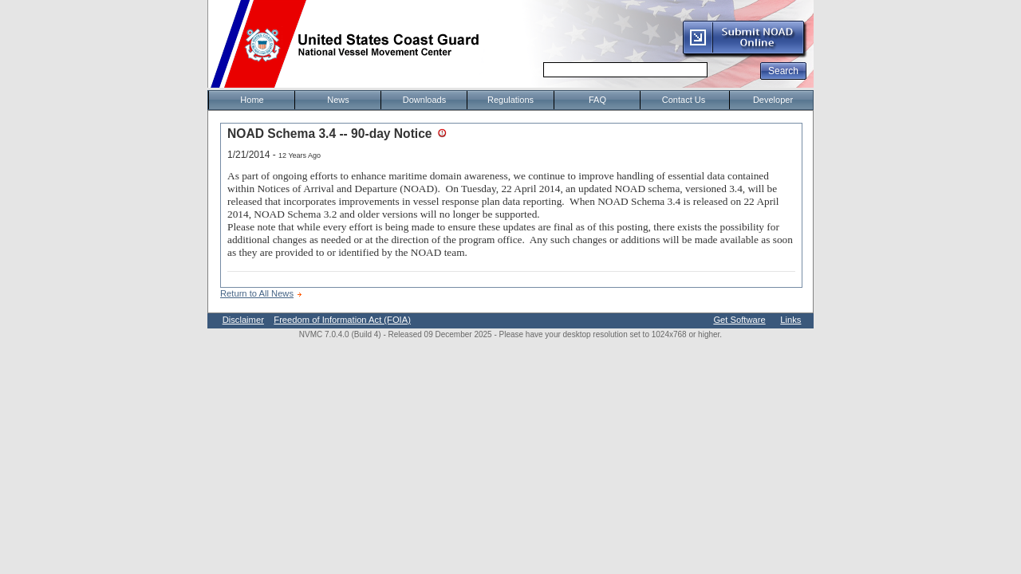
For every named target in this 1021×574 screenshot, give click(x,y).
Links (790, 319)
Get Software (739, 319)
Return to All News (257, 293)
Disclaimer (243, 319)
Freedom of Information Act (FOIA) (342, 319)
